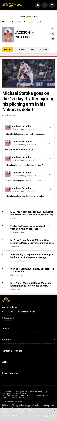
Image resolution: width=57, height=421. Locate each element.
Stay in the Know (9, 307)
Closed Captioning (35, 392)
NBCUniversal (17, 402)
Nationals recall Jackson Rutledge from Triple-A (25, 196)
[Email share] (53, 39)
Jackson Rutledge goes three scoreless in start (24, 180)
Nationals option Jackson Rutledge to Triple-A (24, 165)
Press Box (21, 394)
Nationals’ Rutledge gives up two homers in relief (25, 134)
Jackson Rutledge (35, 22)
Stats (32, 49)
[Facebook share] (53, 28)
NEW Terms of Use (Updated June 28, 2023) (19, 395)
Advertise (16, 392)
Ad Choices (6, 392)
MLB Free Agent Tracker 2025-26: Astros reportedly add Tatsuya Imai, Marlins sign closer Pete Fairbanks (32, 213)
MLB (4, 22)
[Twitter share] (53, 33)
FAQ (45, 392)
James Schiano (16, 246)
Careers (24, 392)
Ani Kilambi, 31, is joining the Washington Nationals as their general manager (31, 256)
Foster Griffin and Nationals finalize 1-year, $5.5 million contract (30, 227)
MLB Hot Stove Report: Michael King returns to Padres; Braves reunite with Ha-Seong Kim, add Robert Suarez (32, 241)
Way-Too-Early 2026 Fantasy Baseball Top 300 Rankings (32, 270)
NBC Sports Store (9, 394)
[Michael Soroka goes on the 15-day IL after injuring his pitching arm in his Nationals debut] (28, 73)
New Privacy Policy (43, 395)
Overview (7, 49)
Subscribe (8, 318)
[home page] (12, 5)
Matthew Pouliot (16, 275)
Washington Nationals (17, 22)
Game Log (43, 49)
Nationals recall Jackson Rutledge (19, 149)
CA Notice (6, 397)
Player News (20, 49)
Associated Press (9, 115)
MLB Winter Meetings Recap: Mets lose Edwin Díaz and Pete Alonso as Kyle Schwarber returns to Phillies (30, 284)
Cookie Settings (18, 397)
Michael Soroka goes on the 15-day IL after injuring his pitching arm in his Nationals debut (28, 101)
